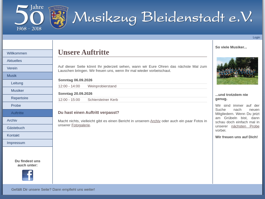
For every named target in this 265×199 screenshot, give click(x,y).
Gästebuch (16, 128)
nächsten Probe (245, 126)
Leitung (17, 83)
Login (256, 37)
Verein (12, 68)
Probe (16, 105)
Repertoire (19, 98)
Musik (12, 76)
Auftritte (17, 113)
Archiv (12, 120)
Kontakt (13, 135)
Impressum (16, 143)
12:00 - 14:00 (69, 86)
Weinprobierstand (102, 86)
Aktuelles (14, 61)
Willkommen (17, 53)
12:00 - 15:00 (69, 100)
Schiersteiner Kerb (103, 100)
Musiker (17, 90)
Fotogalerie (80, 125)
